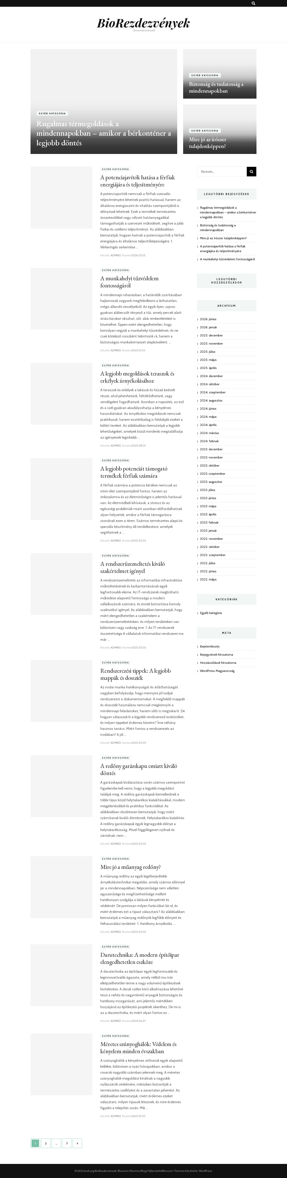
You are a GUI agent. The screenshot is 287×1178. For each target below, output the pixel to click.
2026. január (208, 327)
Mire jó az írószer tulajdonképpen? (207, 143)
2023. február (209, 522)
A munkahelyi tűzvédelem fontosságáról (129, 281)
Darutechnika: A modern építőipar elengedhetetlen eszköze (139, 958)
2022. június (208, 571)
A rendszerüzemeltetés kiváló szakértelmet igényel (132, 567)
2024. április (208, 425)
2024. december (211, 376)
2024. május (208, 417)
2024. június (208, 408)
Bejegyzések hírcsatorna (216, 654)
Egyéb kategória (52, 113)
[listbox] (143, 101)
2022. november (211, 539)
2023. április (208, 514)
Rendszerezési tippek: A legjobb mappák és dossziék (135, 674)
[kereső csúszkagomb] (253, 3)
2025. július (207, 352)
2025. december (211, 335)
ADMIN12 (116, 255)
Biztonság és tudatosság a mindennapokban (216, 87)
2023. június (208, 498)
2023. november (211, 457)
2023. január (208, 530)
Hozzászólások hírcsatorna (218, 663)
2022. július (207, 563)
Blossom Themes (173, 1171)
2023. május (208, 506)
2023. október (209, 465)
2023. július (207, 490)
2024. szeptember (213, 392)
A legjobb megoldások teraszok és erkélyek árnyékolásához (137, 377)
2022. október (210, 547)
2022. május (208, 579)
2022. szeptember (213, 555)
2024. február (209, 441)
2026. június (208, 319)
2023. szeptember (212, 474)
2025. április (208, 368)
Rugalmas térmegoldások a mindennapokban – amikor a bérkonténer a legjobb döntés (103, 133)
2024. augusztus (211, 400)
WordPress (205, 1171)
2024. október (210, 384)
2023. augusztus (211, 482)
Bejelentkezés (210, 646)
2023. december (211, 449)
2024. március (209, 433)
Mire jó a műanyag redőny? (130, 867)
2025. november (211, 343)
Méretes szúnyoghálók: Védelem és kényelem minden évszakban (138, 1047)
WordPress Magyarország (217, 671)
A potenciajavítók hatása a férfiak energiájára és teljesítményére (137, 180)
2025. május (208, 360)
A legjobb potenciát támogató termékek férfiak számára (133, 472)
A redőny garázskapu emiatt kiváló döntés (138, 769)
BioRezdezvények (143, 22)
